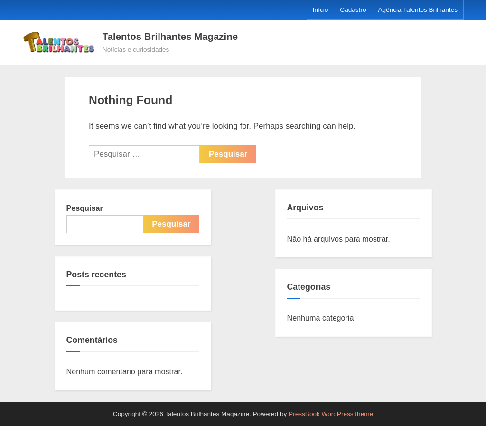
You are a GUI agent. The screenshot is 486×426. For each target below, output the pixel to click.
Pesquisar (84, 208)
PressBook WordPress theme (331, 413)
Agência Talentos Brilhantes (418, 9)
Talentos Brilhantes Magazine (170, 36)
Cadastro (353, 9)
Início (320, 9)
